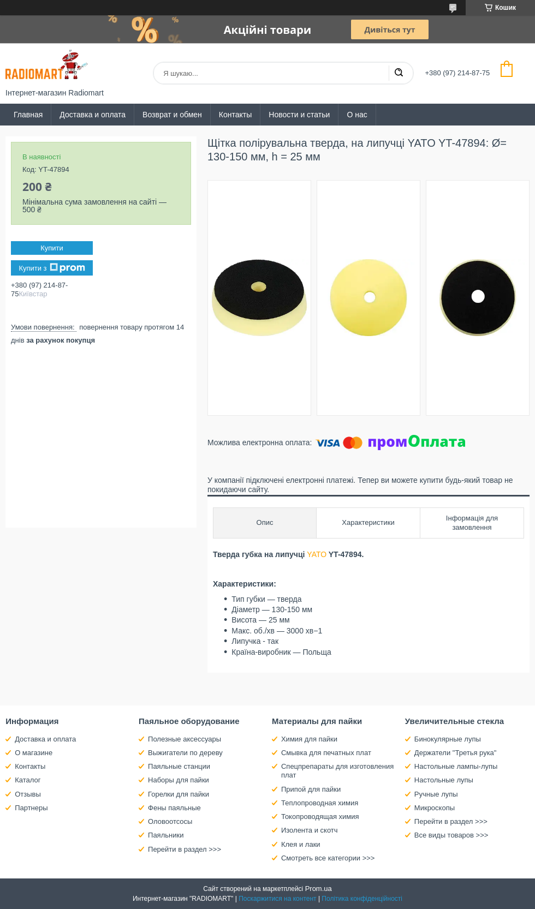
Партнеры (31, 808)
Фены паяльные (174, 808)
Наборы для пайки (178, 780)
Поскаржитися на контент (277, 898)
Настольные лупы (443, 780)
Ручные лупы (436, 794)
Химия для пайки (309, 739)
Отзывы (28, 794)
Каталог (27, 780)
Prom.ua (318, 888)
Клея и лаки (300, 844)
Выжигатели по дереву (185, 753)
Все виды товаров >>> (451, 835)
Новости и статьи (299, 114)
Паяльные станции (179, 766)
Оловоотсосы (170, 821)
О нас (357, 114)
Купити (51, 248)
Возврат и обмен (172, 114)
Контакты (235, 114)
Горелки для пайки (178, 794)
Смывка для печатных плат (326, 753)
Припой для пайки (311, 789)
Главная (28, 114)
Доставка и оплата (93, 114)
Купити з (52, 268)
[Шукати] (398, 73)
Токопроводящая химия (320, 816)
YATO (316, 554)
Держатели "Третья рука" (455, 753)
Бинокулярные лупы (447, 739)
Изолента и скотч (309, 830)
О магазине (33, 753)
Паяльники (165, 835)
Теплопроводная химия (319, 803)
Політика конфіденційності (362, 898)
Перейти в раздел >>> (184, 849)
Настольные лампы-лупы (456, 766)
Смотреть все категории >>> (327, 858)
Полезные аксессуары (184, 739)
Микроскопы (434, 808)
